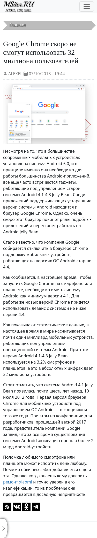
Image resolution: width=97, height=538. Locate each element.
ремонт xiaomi (17, 482)
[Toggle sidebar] (4, 528)
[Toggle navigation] (86, 6)
